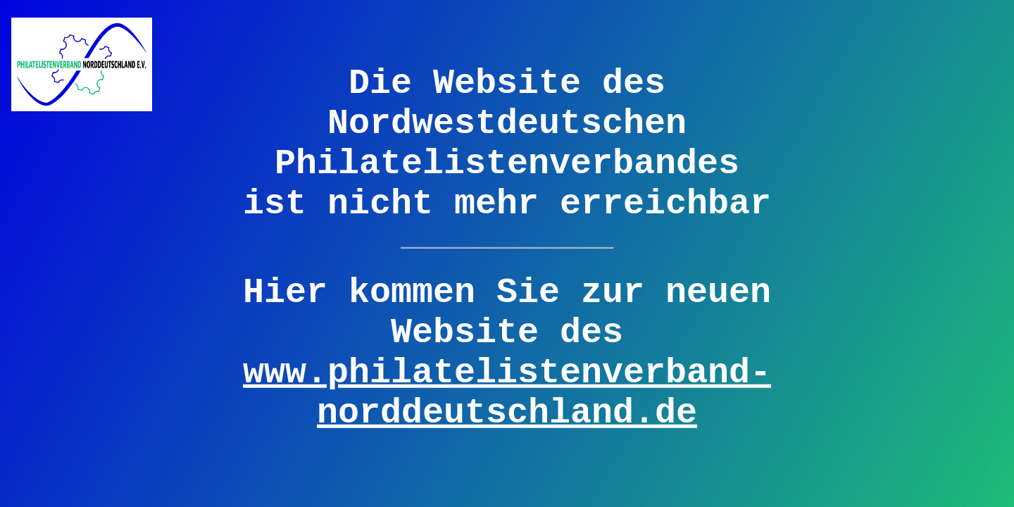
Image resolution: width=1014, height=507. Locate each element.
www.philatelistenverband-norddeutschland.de (507, 392)
